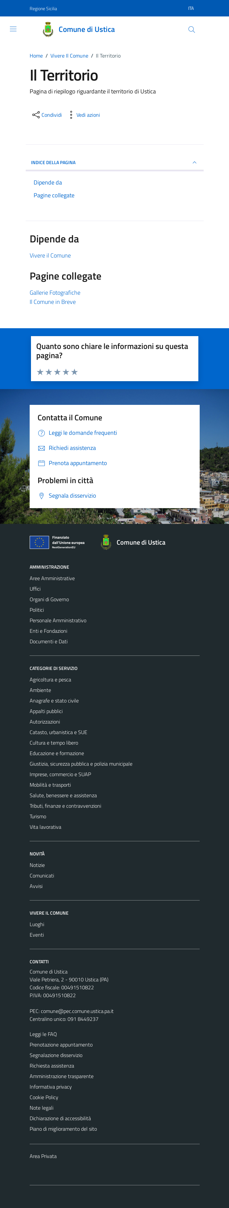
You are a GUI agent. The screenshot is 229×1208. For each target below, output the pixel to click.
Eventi (37, 935)
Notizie (37, 865)
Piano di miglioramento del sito (63, 1129)
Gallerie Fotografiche (55, 292)
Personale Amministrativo (58, 620)
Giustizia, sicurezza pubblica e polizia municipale (81, 764)
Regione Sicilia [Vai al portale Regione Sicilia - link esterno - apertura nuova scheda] (43, 8)
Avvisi (36, 886)
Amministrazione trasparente (62, 1076)
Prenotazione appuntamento (61, 1044)
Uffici (35, 589)
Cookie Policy (44, 1097)
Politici (37, 610)
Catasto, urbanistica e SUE (58, 732)
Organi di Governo (49, 599)
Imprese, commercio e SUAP (60, 774)
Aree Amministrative (52, 578)
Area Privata (43, 1156)
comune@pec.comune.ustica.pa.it (77, 1011)
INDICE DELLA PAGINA (114, 162)
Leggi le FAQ (43, 1034)
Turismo (38, 816)
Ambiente (40, 690)
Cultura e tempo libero (54, 743)
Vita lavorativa (45, 827)
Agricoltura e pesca (50, 679)
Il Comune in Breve (53, 301)
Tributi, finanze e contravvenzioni (65, 806)
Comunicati (42, 875)
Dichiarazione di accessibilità (60, 1118)
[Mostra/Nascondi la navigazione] (13, 29)
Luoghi (37, 924)
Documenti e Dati (49, 641)
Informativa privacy (51, 1087)
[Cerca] (191, 29)
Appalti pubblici (46, 711)
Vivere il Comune (50, 255)
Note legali (41, 1108)
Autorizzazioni (45, 722)
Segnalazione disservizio (56, 1055)
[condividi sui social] (46, 115)
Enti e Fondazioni (48, 631)
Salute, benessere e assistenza (63, 795)
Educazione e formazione (57, 753)
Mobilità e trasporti (50, 785)
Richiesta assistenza (52, 1066)
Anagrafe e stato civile (54, 700)
